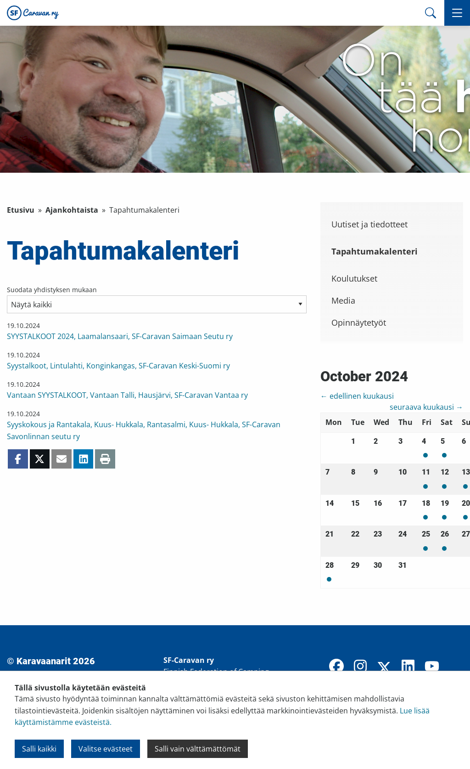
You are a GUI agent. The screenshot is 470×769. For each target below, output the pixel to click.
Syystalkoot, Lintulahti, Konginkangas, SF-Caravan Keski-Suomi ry (118, 366)
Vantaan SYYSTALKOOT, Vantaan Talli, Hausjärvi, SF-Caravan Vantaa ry (127, 395)
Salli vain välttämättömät (198, 749)
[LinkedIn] (408, 667)
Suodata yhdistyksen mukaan (52, 289)
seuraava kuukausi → (426, 407)
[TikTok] (455, 667)
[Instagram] (360, 667)
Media (343, 300)
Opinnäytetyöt (358, 322)
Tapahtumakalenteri (374, 251)
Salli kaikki (39, 749)
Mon (425, 455)
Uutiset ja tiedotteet (369, 224)
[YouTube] (432, 667)
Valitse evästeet (105, 749)
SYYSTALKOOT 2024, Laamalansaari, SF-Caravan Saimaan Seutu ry (120, 336)
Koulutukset (354, 278)
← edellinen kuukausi (357, 396)
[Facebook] (336, 667)
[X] (384, 668)
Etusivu (20, 210)
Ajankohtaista (71, 210)
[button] (457, 13)
